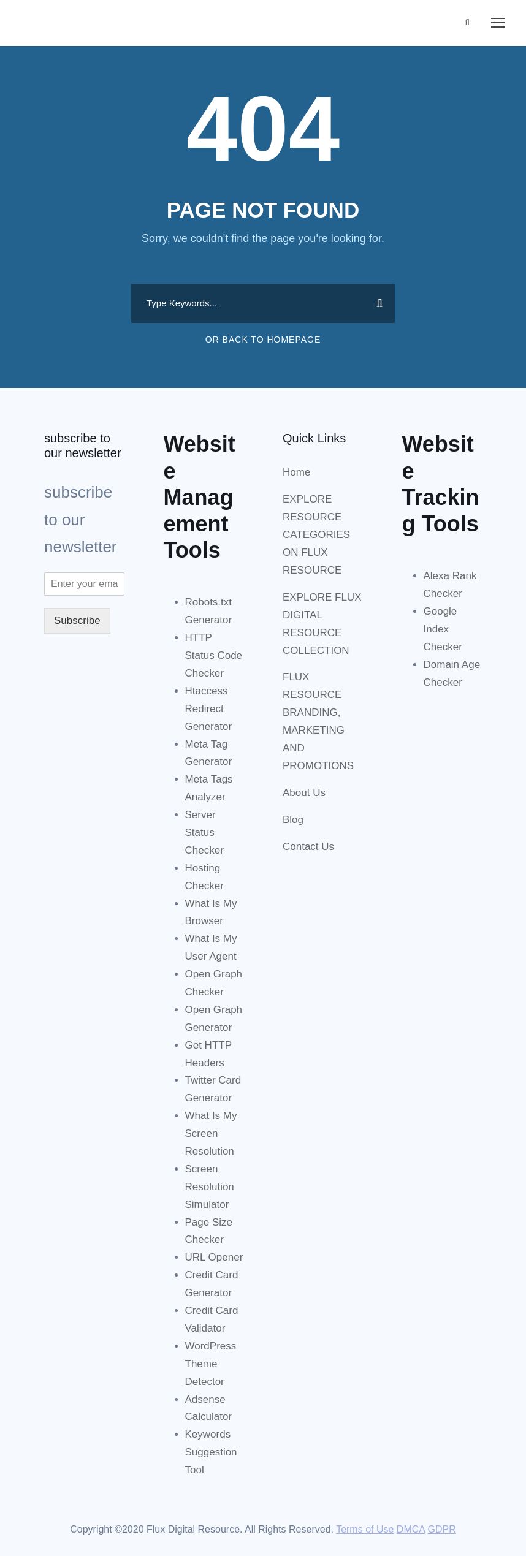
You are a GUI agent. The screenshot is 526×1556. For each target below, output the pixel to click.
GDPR (442, 1529)
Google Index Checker (443, 629)
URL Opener (214, 1257)
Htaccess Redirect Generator (208, 708)
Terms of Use (365, 1529)
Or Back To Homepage (263, 339)
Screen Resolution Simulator (209, 1186)
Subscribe (77, 620)
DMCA (411, 1529)
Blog (293, 819)
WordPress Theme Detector (211, 1363)
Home (296, 472)
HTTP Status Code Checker (214, 655)
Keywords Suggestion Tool (211, 1452)
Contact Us (308, 846)
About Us (304, 793)
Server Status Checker (204, 832)
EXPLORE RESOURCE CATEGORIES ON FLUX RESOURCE (316, 534)
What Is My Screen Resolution (211, 1133)
